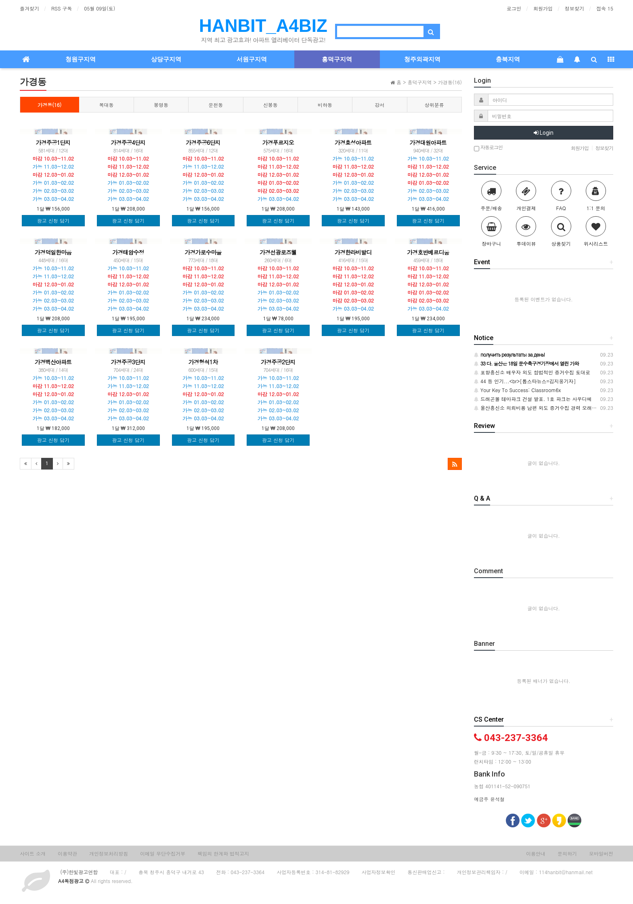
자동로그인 (488, 147)
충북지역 (508, 59)
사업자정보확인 (379, 872)
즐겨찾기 (29, 8)
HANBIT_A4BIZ (263, 25)
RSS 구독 (61, 8)
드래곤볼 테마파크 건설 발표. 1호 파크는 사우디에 (533, 398)
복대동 (106, 104)
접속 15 (604, 8)
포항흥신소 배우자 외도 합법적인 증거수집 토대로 (532, 372)
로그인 (514, 8)
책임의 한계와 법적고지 (223, 853)
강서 (379, 104)
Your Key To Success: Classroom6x (517, 389)
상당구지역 (166, 59)
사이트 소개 (33, 853)
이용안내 (535, 853)
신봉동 (270, 104)
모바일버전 (601, 853)
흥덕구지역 (337, 59)
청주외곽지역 (422, 59)
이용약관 (67, 853)
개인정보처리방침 (108, 853)
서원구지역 (252, 59)
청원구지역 (80, 59)
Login (543, 132)
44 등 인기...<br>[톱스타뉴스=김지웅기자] (525, 381)
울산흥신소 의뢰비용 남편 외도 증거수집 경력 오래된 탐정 (541, 407)
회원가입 (543, 8)
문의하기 (567, 853)
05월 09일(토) (99, 8)
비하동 (325, 104)
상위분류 (434, 104)
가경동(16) (49, 104)
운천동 (215, 104)
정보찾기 (574, 8)
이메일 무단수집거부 (162, 853)
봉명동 (161, 104)
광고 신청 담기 (53, 220)
